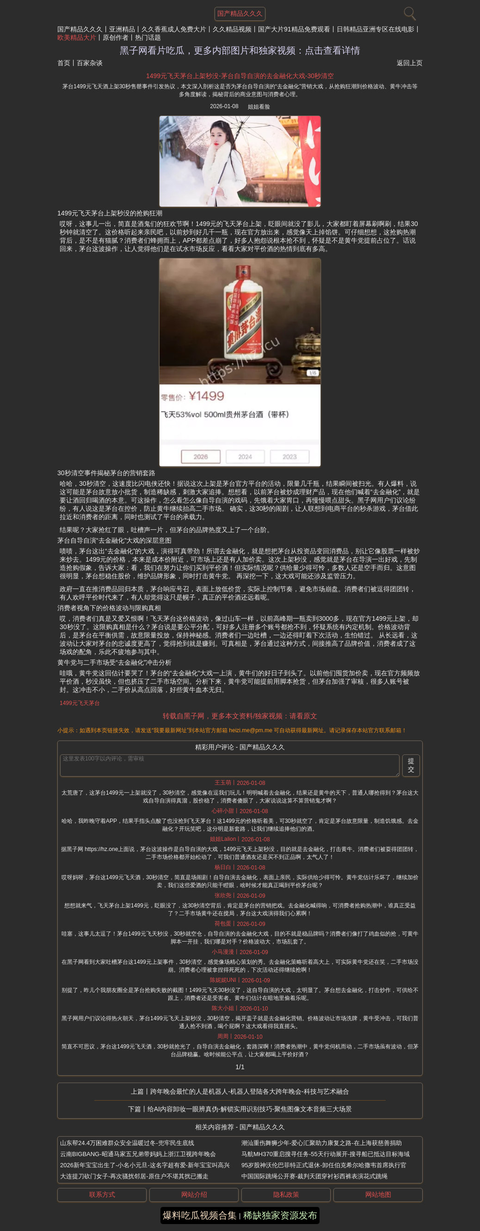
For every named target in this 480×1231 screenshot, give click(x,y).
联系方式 (102, 1194)
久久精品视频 (232, 29)
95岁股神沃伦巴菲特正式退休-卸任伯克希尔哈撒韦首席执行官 (323, 1165)
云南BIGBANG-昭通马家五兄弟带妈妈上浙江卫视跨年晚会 (138, 1154)
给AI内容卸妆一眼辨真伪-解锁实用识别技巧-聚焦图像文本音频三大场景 (250, 1109)
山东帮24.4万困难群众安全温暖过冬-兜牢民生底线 (127, 1142)
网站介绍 (194, 1194)
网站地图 (378, 1194)
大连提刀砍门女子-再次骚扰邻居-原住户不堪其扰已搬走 (134, 1176)
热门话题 (148, 37)
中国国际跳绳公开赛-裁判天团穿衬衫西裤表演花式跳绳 (314, 1176)
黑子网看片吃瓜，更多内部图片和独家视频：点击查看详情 (240, 50)
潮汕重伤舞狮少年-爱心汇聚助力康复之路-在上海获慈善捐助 (321, 1142)
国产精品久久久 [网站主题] (240, 13)
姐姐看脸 (259, 107)
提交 (411, 765)
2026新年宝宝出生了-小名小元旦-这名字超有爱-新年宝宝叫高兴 (145, 1165)
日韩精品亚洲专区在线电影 (375, 29)
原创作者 (116, 37)
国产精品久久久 (80, 29)
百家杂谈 (90, 63)
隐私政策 (286, 1194)
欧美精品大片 (76, 37)
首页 (63, 63)
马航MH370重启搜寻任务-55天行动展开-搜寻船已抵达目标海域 (325, 1154)
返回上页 (410, 63)
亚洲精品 (122, 29)
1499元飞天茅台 (80, 703)
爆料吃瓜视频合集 (200, 1215)
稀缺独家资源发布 (280, 1215)
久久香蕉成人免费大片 (174, 29)
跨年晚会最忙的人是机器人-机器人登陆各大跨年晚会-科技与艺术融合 (249, 1091)
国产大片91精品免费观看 (294, 29)
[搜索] (408, 11)
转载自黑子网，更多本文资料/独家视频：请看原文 (240, 716)
